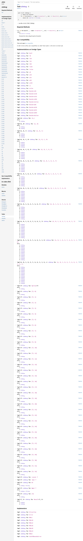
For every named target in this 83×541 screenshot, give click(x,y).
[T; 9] (34, 342)
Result (55, 16)
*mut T (34, 480)
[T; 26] (34, 438)
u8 (30, 72)
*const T (35, 477)
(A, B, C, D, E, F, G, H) (57, 188)
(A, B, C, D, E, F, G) (53, 174)
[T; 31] (34, 466)
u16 (30, 75)
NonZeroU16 (33, 107)
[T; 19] (34, 398)
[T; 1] (34, 297)
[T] (33, 494)
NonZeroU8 (32, 104)
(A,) (33, 118)
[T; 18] (34, 392)
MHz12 (31, 523)
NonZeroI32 (33, 96)
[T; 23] (34, 421)
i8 (30, 56)
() (58, 16)
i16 (30, 58)
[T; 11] (34, 353)
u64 (30, 80)
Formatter (41, 16)
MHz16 (31, 525)
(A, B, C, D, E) (46, 149)
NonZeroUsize (33, 115)
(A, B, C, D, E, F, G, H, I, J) (63, 221)
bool (30, 53)
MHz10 (31, 520)
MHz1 (30, 517)
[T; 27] (34, 443)
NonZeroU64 (33, 113)
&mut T (34, 488)
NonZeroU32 (33, 110)
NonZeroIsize (33, 102)
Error (64, 16)
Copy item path (28, 6)
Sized (38, 18)
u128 (30, 83)
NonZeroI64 (33, 99)
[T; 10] (34, 347)
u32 (30, 77)
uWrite (31, 18)
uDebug (23, 53)
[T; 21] (34, 409)
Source (19, 8)
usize (31, 88)
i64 (30, 64)
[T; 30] (34, 460)
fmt (24, 16)
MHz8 (30, 534)
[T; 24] (34, 426)
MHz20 (31, 528)
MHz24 (31, 531)
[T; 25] (34, 432)
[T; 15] (34, 376)
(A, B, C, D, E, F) (50, 161)
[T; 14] (34, 370)
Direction (32, 512)
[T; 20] (34, 404)
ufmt (18, 4)
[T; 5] (34, 319)
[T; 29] (34, 454)
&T (32, 482)
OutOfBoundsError (35, 536)
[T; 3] (34, 308)
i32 (30, 61)
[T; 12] (34, 359)
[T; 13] (34, 364)
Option (34, 286)
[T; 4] (34, 314)
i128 (30, 66)
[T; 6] (34, 325)
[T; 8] (34, 336)
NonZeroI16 (33, 94)
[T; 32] (34, 471)
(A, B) (36, 124)
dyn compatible (29, 43)
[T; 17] (34, 387)
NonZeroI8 (32, 91)
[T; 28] (34, 449)
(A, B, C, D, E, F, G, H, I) (60, 204)
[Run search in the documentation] (49, 2)
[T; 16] (34, 381)
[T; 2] (34, 302)
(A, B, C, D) (43, 139)
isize (31, 69)
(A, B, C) (39, 131)
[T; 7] (34, 331)
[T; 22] (34, 415)
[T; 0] (34, 291)
